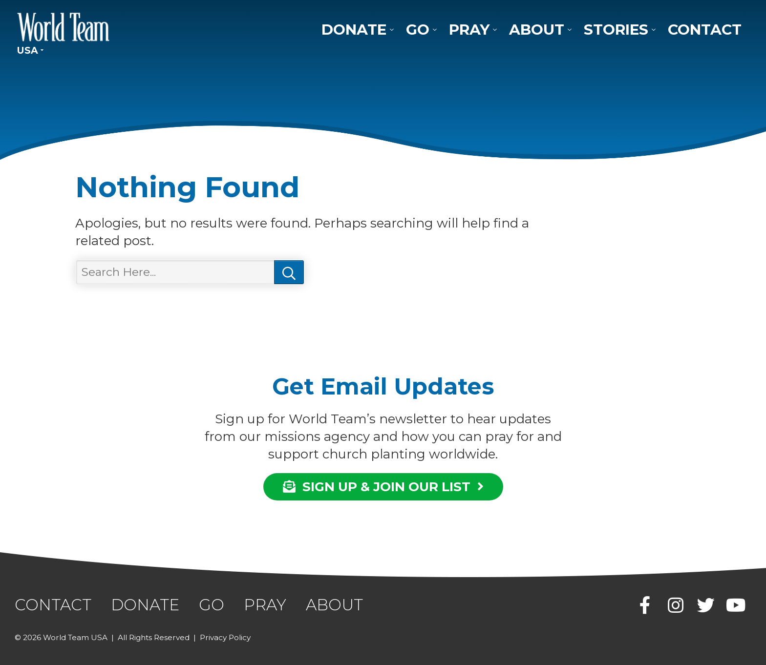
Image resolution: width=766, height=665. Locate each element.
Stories (616, 29)
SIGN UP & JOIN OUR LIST (383, 486)
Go (417, 29)
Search (289, 272)
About (536, 29)
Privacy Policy (225, 637)
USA (27, 50)
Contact (705, 29)
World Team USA (63, 27)
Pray (469, 29)
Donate (353, 29)
